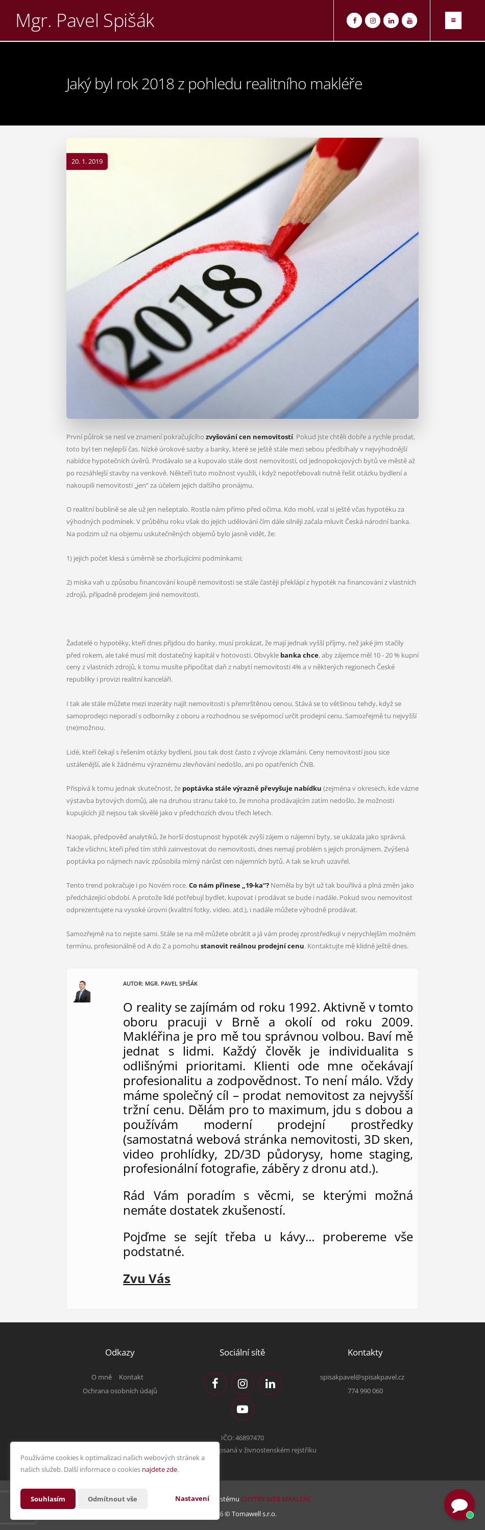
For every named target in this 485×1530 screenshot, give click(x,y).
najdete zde (159, 1469)
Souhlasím (49, 1498)
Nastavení (192, 1498)
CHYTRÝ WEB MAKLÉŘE (276, 1498)
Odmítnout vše (116, 1498)
